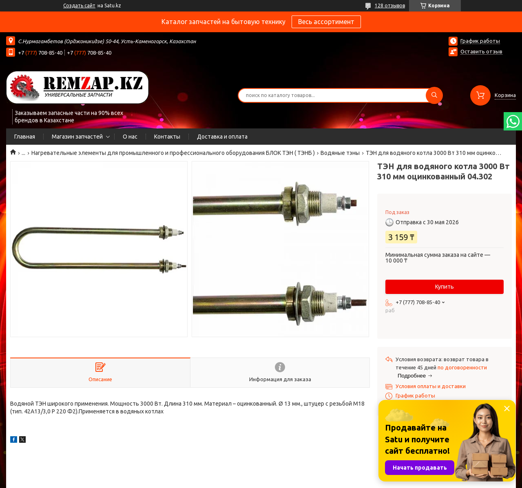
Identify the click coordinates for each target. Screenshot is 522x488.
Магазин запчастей (77, 136)
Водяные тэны (340, 153)
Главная (24, 136)
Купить (444, 286)
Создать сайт (79, 5)
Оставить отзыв (481, 51)
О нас (130, 136)
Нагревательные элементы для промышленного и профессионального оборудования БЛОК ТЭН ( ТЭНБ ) (173, 153)
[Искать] (434, 95)
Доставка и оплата (222, 136)
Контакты (167, 136)
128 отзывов (390, 5)
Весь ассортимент (326, 21)
